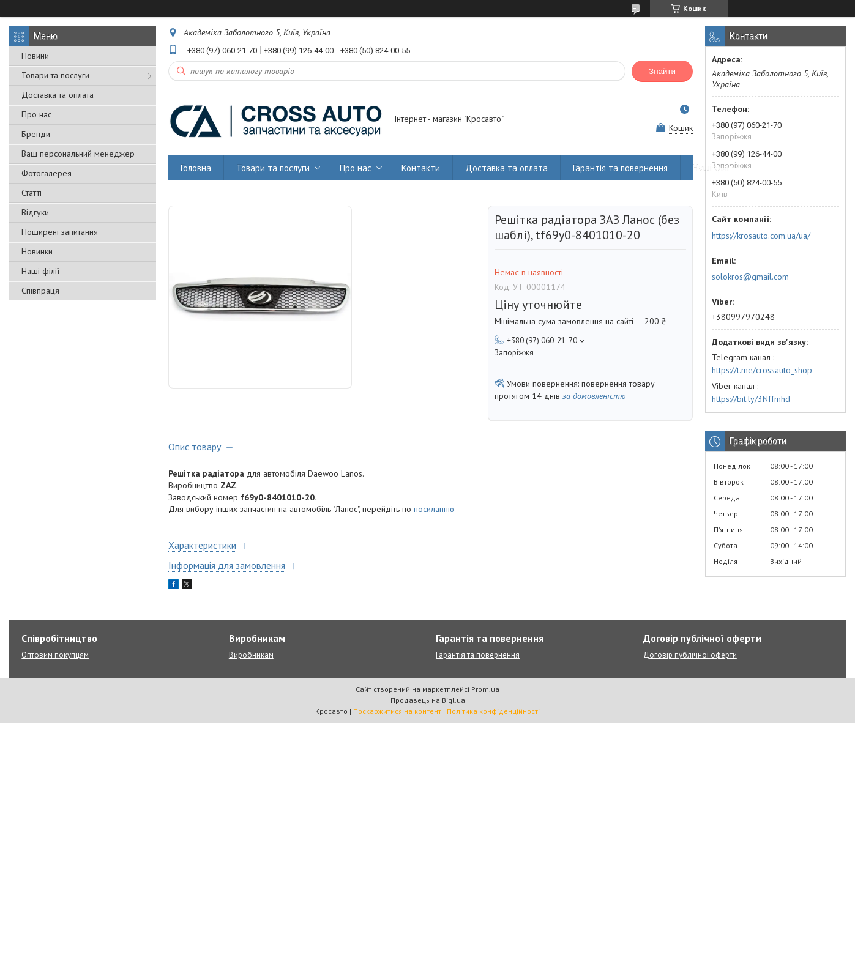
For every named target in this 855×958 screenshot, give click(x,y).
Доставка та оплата (57, 94)
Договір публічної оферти (690, 655)
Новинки (37, 251)
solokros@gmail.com (750, 276)
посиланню (434, 508)
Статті (31, 192)
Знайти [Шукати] (662, 71)
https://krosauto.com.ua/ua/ (761, 235)
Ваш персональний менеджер (78, 153)
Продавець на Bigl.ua (427, 700)
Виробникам (251, 655)
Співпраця (40, 290)
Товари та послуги (55, 75)
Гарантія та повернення (620, 168)
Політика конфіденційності (493, 711)
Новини (35, 55)
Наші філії (40, 271)
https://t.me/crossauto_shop (762, 370)
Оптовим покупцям (55, 655)
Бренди (35, 133)
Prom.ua (485, 689)
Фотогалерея (46, 173)
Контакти (420, 168)
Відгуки (35, 212)
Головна (196, 168)
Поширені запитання (59, 231)
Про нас (36, 114)
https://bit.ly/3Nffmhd (751, 398)
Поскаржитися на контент (397, 711)
